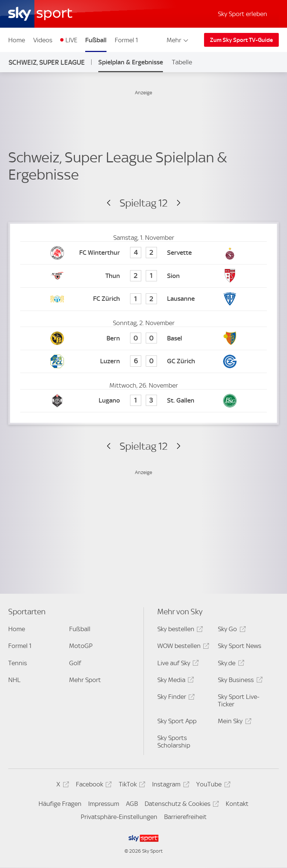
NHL (14, 680)
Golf (75, 663)
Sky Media (174, 681)
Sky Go (230, 630)
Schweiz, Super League (47, 62)
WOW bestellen (182, 647)
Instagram (169, 785)
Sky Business (239, 681)
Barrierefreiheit (185, 816)
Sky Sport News (239, 646)
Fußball (96, 40)
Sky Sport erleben (242, 14)
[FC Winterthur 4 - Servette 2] (143, 253)
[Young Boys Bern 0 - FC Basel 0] (143, 338)
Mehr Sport (85, 680)
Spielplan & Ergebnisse (130, 62)
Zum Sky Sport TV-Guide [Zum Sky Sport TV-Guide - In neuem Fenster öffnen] (241, 40)
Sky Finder (174, 698)
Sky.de (230, 664)
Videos (42, 40)
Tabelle (182, 62)
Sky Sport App (177, 721)
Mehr (178, 40)
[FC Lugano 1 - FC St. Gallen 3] (143, 400)
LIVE (71, 40)
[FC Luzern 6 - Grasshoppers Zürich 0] (143, 361)
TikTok (131, 785)
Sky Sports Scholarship (173, 741)
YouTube (212, 785)
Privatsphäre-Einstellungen (119, 816)
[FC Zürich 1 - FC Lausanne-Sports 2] (143, 299)
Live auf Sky (177, 664)
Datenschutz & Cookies (181, 805)
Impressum (103, 803)
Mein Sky (233, 722)
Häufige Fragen (59, 803)
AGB (132, 803)
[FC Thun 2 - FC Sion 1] (143, 276)
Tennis (17, 663)
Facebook (92, 785)
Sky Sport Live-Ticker (238, 700)
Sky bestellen (179, 630)
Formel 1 (126, 40)
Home (16, 40)
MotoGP (81, 646)
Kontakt (237, 803)
